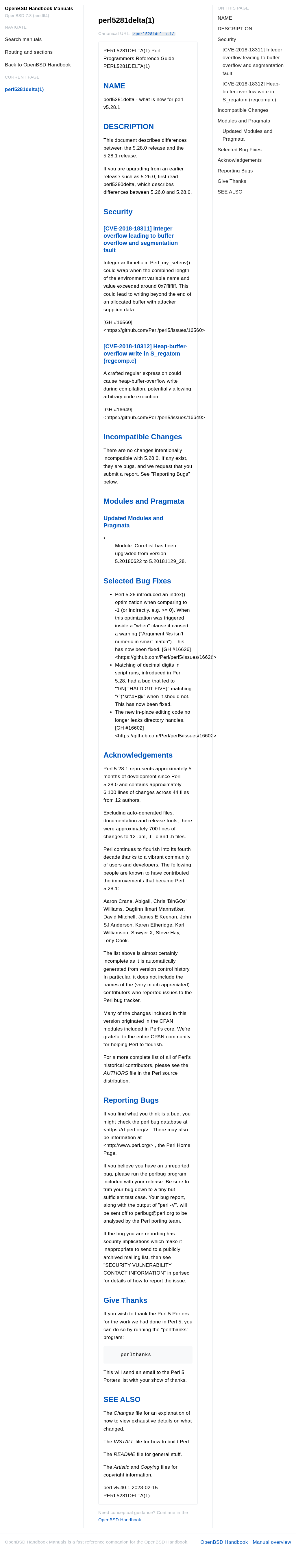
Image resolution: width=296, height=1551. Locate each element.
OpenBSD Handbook (119, 1519)
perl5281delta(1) (24, 89)
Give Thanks (125, 1300)
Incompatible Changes (142, 437)
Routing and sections (29, 52)
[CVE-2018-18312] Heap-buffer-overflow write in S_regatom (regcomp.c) (145, 353)
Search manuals (23, 39)
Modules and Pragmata (143, 501)
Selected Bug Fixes (137, 581)
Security (118, 212)
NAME (114, 86)
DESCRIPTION (128, 126)
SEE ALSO (121, 1399)
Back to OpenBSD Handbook (38, 65)
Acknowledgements (138, 755)
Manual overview (272, 1542)
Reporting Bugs (131, 1100)
